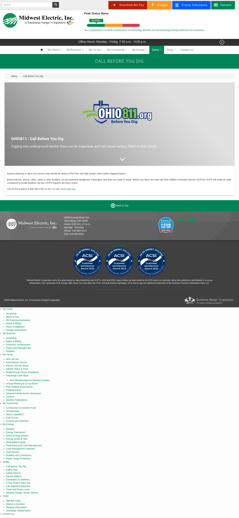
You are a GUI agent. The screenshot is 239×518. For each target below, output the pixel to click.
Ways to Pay (12, 317)
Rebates (10, 351)
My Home (55, 49)
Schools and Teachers (17, 421)
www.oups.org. (68, 189)
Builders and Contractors (18, 455)
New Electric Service (16, 362)
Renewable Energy (15, 442)
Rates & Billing (13, 323)
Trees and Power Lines (18, 489)
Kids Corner (12, 417)
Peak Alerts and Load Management (24, 445)
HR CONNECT (119, 245)
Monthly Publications (16, 400)
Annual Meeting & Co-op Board (22, 383)
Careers (10, 396)
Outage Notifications (16, 330)
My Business (75, 49)
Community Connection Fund (21, 408)
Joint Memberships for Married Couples (29, 380)
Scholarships (12, 411)
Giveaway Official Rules (18, 510)
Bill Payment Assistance (18, 320)
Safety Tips (11, 469)
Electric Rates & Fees (17, 369)
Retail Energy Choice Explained (22, 372)
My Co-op (95, 49)
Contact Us (186, 49)
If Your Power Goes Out (18, 483)
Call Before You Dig (16, 466)
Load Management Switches (20, 448)
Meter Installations (15, 326)
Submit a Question (15, 504)
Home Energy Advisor (17, 435)
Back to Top (122, 205)
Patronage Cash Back (17, 375)
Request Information (16, 507)
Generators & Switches (18, 479)
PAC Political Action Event (19, 387)
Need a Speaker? (15, 414)
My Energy (139, 49)
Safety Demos (13, 473)
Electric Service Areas (17, 365)
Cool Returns (13, 452)
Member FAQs (13, 500)
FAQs (171, 49)
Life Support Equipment (18, 486)
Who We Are (12, 359)
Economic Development (18, 344)
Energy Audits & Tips (16, 439)
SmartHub (11, 313)
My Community (117, 49)
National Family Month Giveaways (23, 393)
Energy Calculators (15, 432)
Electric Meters (13, 476)
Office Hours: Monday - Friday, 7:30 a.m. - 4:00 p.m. (112, 41)
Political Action (13, 390)
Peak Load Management (18, 348)
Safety (157, 49)
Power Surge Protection (18, 458)
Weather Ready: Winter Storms (22, 492)
